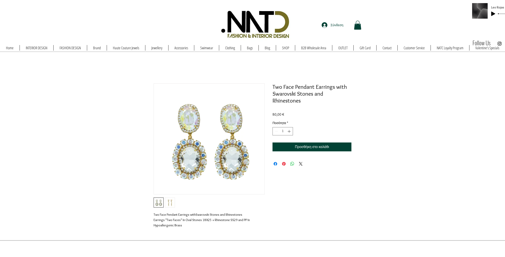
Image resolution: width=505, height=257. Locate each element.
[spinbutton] (283, 131)
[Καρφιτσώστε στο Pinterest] (284, 163)
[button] (357, 25)
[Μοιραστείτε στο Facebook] (275, 163)
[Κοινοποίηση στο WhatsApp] (292, 163)
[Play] (493, 14)
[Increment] (289, 131)
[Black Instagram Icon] (499, 43)
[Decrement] (276, 131)
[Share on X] (300, 163)
